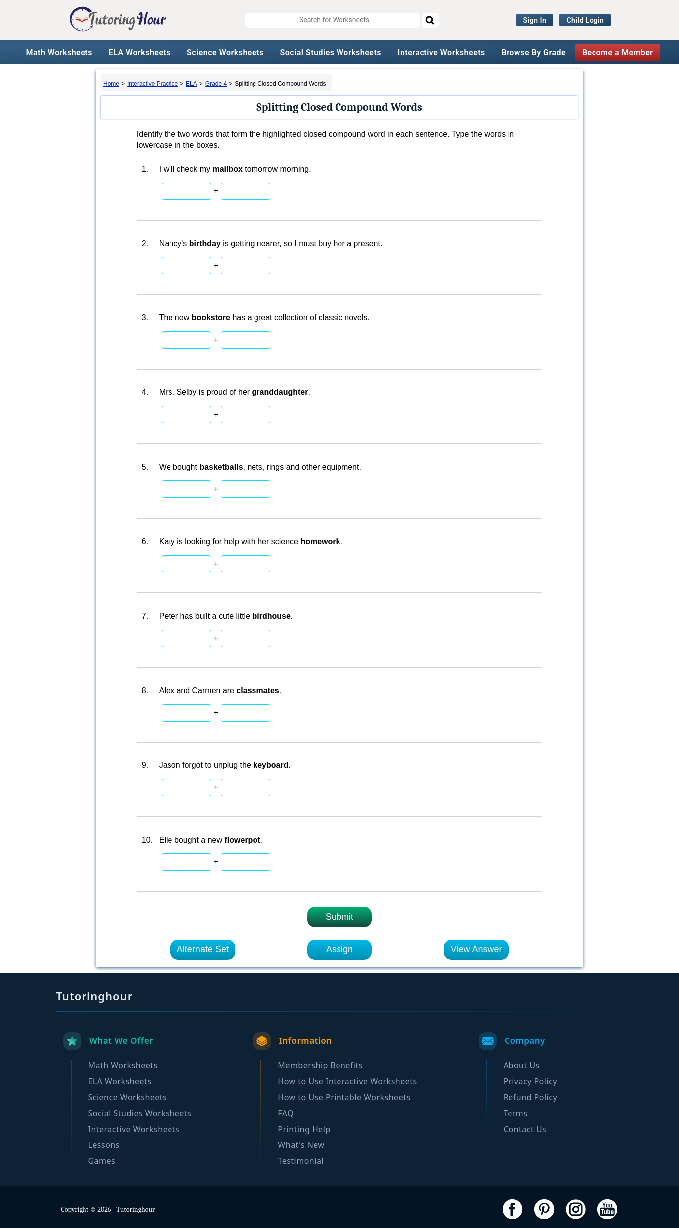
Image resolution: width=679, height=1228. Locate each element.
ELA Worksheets (140, 52)
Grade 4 (216, 83)
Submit (339, 917)
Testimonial (301, 1160)
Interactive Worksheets (441, 52)
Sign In (535, 20)
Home (111, 83)
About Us (522, 1065)
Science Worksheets (225, 52)
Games (101, 1160)
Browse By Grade (534, 52)
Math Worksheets (59, 52)
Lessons (103, 1144)
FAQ (286, 1113)
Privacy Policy (530, 1081)
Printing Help (304, 1129)
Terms (516, 1113)
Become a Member (617, 52)
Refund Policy (530, 1097)
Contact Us (525, 1129)
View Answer (476, 949)
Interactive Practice (152, 83)
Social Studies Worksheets (330, 52)
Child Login (585, 20)
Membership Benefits (320, 1065)
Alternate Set (203, 949)
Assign (339, 949)
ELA (191, 83)
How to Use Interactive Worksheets (347, 1081)
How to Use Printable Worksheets (344, 1097)
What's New (301, 1144)
